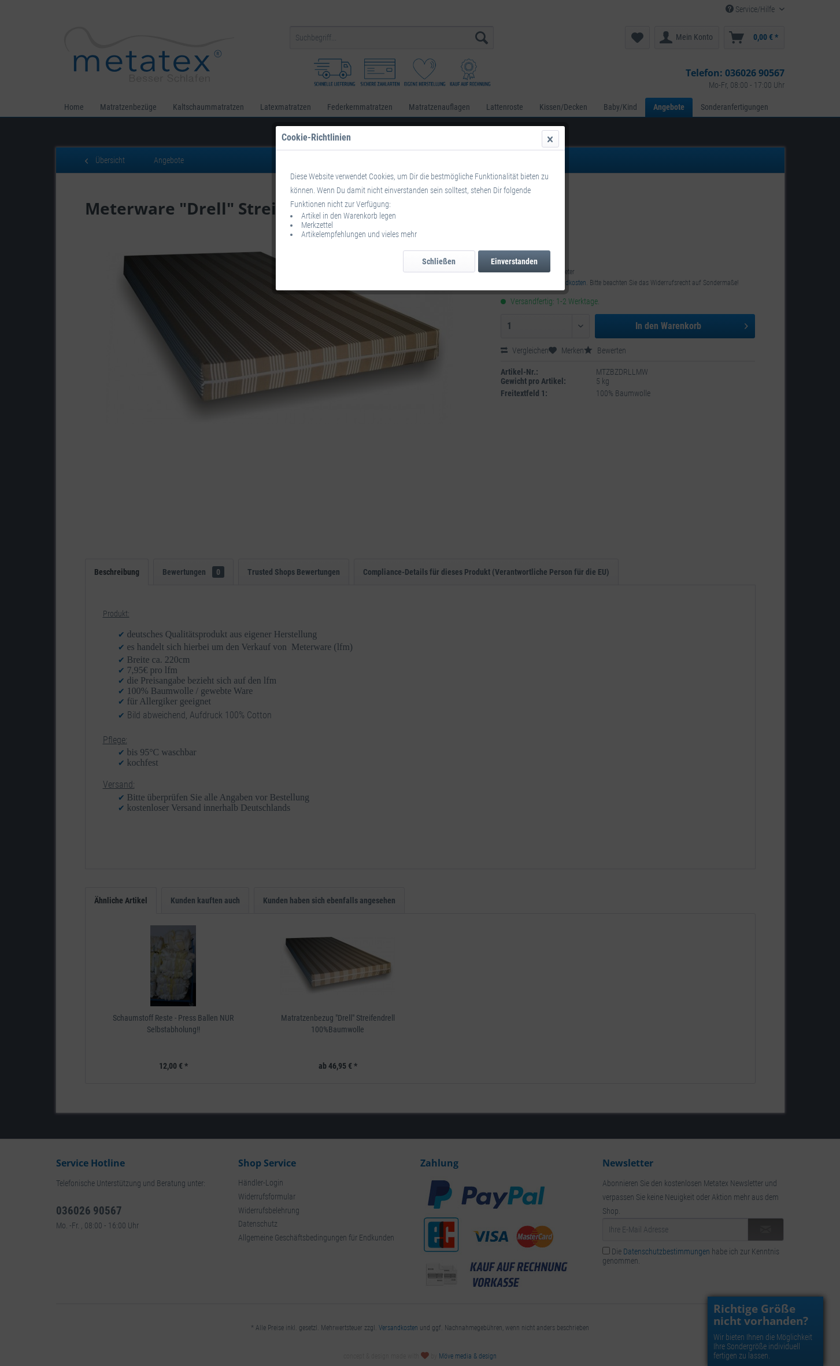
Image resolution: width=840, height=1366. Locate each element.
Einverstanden (514, 261)
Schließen (439, 261)
